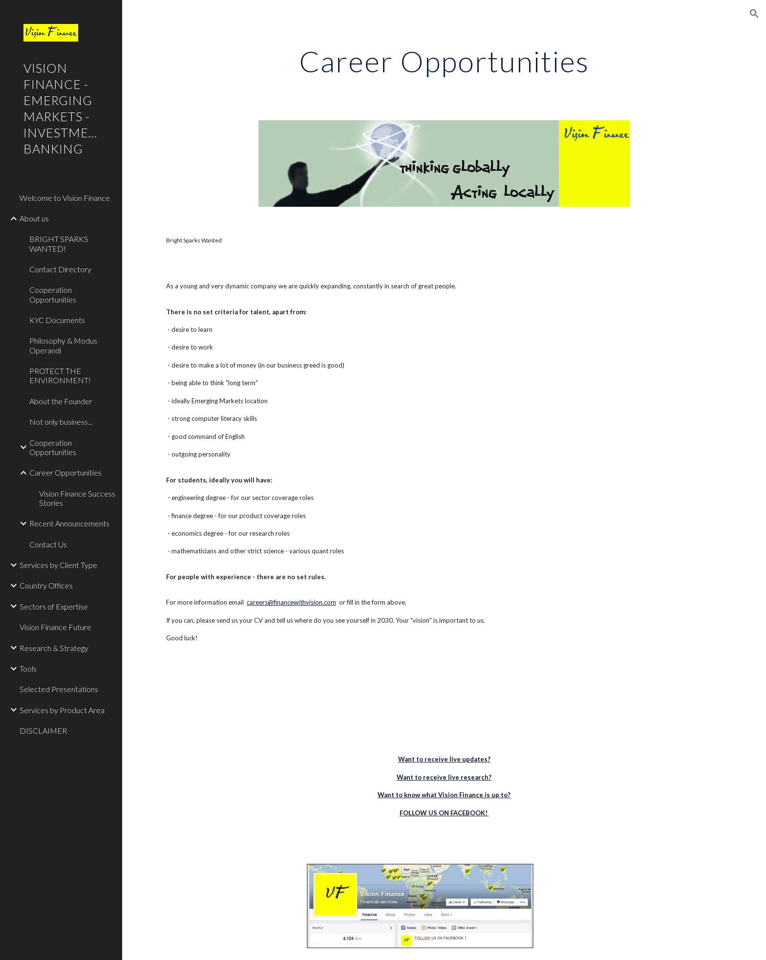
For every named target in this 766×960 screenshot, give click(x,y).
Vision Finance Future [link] (55, 627)
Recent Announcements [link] (69, 523)
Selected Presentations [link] (59, 689)
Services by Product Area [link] (62, 710)
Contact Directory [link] (60, 269)
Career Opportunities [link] (65, 472)
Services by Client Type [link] (58, 564)
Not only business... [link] (60, 421)
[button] (754, 13)
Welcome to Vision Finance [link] (65, 197)
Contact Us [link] (48, 544)
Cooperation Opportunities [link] (52, 294)
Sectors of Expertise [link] (54, 606)
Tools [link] (28, 668)
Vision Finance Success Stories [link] (77, 498)
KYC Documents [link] (57, 320)
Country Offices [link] (46, 585)
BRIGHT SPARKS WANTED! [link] (58, 243)
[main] (444, 61)
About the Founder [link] (60, 401)
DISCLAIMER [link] (43, 730)
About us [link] (34, 218)
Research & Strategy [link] (54, 648)
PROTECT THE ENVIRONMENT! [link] (60, 375)
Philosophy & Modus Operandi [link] (63, 345)
